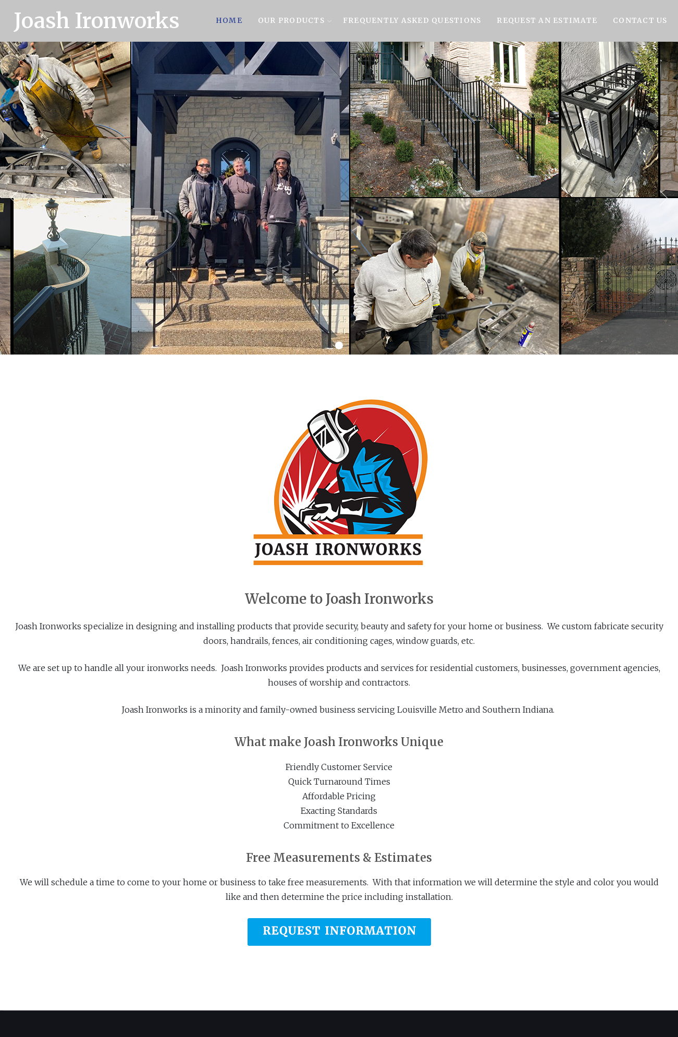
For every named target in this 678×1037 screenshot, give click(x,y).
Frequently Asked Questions (412, 20)
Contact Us (640, 20)
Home (229, 20)
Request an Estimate (547, 20)
